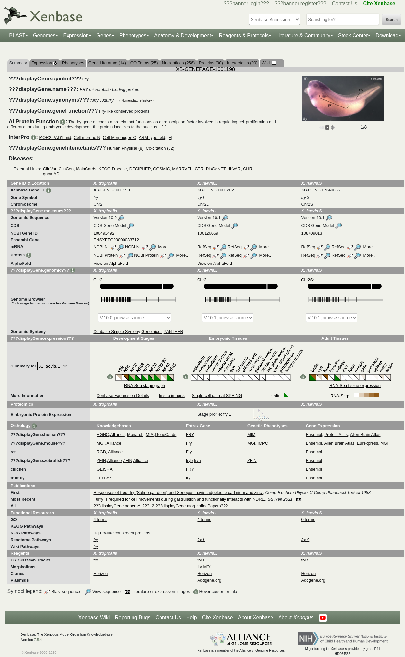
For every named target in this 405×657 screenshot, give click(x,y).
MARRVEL (182, 168)
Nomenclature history (136, 100)
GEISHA (104, 469)
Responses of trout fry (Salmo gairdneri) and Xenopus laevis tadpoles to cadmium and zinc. (178, 492)
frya (197, 460)
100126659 (207, 233)
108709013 (311, 233)
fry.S (305, 560)
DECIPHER (140, 168)
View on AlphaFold (110, 263)
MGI (101, 443)
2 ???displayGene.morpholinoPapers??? (190, 506)
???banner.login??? (246, 3)
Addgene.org (209, 580)
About (295, 618)
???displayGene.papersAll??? (121, 506)
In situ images (172, 395)
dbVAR (234, 168)
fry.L (246, 414)
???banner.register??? (300, 3)
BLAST (17, 35)
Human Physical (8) (125, 148)
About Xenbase (255, 617)
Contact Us (344, 3)
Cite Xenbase (217, 617)
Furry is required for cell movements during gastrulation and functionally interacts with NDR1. (179, 499)
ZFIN (101, 460)
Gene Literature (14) (107, 62)
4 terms (100, 519)
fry (188, 478)
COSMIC (161, 168)
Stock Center (353, 35)
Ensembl (314, 434)
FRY (190, 434)
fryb (189, 460)
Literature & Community (303, 35)
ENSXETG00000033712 (116, 239)
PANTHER (173, 331)
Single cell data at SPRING (217, 395)
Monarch (135, 434)
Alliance (117, 434)
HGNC (103, 434)
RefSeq (204, 247)
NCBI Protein (105, 255)
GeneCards (165, 434)
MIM (150, 434)
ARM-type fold (152, 137)
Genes (104, 35)
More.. (164, 247)
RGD (101, 451)
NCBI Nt (101, 247)
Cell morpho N (87, 137)
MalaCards (86, 168)
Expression (75, 35)
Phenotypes (133, 35)
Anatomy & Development (182, 35)
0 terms (308, 519)
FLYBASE (106, 478)
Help (191, 617)
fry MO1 (204, 566)
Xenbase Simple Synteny (116, 331)
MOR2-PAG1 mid (55, 137)
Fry (189, 443)
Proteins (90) (211, 62)
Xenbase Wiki (94, 617)
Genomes (44, 35)
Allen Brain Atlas (365, 434)
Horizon (100, 573)
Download (387, 35)
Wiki (269, 62)
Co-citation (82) (160, 148)
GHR (247, 168)
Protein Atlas (336, 434)
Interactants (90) (242, 62)
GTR (199, 168)
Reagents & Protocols (244, 35)
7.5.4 (38, 640)
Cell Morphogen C (119, 137)
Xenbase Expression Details (123, 395)
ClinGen (66, 168)
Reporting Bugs (132, 617)
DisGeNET (216, 168)
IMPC (263, 443)
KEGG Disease (112, 168)
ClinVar (49, 168)
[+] (164, 127)
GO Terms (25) (144, 62)
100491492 (103, 233)
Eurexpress (367, 443)
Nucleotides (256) (178, 62)
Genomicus (151, 331)
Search (392, 20)
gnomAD (51, 173)
